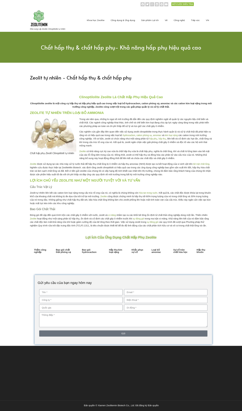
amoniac (157, 135)
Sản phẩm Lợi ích (150, 20)
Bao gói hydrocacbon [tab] (89, 250)
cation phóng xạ (144, 135)
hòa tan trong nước (148, 193)
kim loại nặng (171, 135)
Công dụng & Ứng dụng (123, 20)
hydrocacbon (129, 135)
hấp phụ (153, 138)
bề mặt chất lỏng (201, 164)
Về (166, 20)
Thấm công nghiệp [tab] (40, 250)
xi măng (112, 215)
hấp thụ (162, 138)
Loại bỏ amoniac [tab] (156, 250)
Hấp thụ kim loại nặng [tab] (115, 250)
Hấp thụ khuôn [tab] (201, 250)
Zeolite (82, 151)
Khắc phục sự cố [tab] (137, 250)
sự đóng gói (138, 218)
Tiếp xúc (195, 20)
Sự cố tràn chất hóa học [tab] (180, 250)
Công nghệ (179, 20)
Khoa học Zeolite (95, 20)
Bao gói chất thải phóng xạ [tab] (63, 250)
